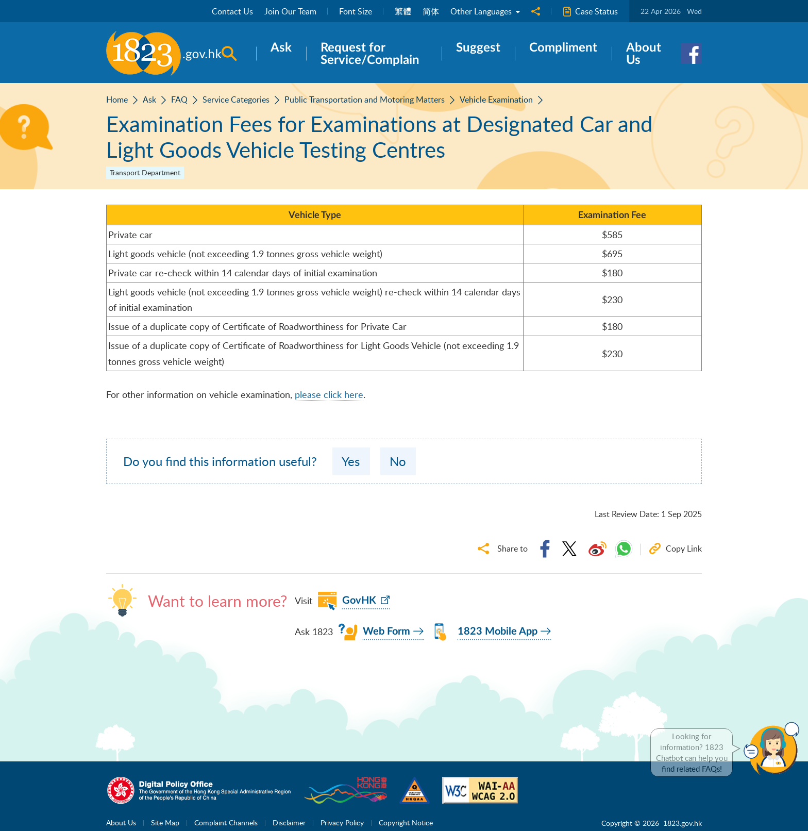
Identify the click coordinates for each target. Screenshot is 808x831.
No (398, 461)
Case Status (590, 12)
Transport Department (145, 172)
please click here (329, 394)
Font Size (355, 11)
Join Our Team (290, 11)
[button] (774, 748)
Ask (149, 99)
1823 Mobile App (497, 631)
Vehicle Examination (496, 99)
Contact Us (232, 11)
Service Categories (236, 99)
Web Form (386, 631)
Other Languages (485, 11)
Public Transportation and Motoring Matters (364, 99)
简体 (431, 11)
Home (117, 99)
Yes (351, 461)
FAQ (179, 99)
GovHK (359, 600)
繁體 (403, 11)
